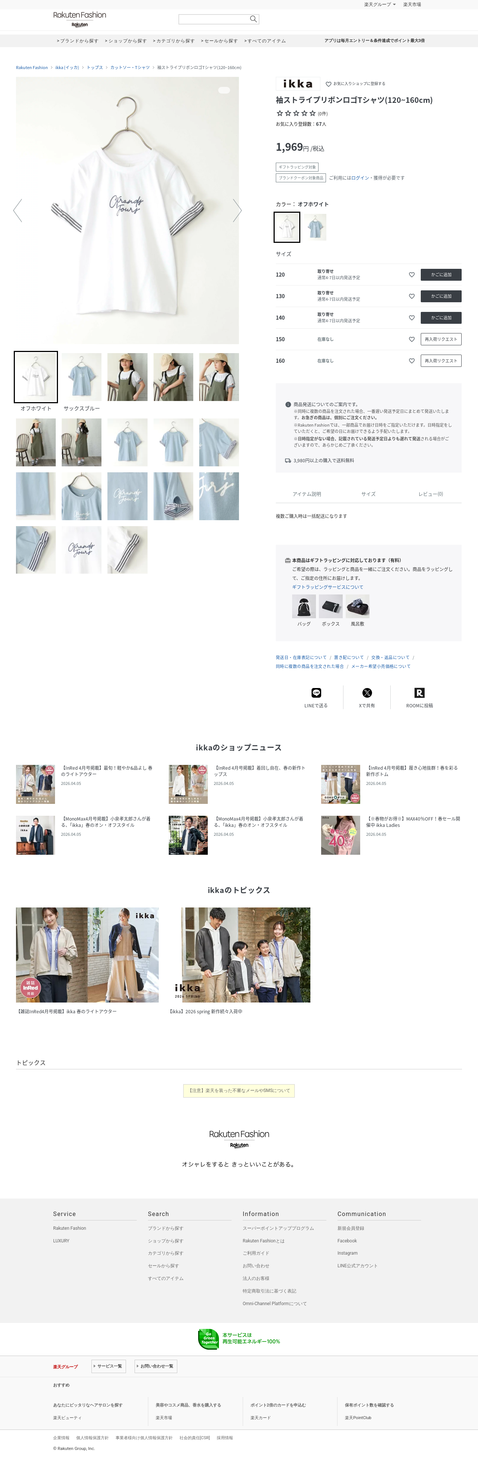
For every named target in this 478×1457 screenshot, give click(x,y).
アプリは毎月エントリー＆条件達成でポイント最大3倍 (374, 40)
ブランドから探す (166, 1228)
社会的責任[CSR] (195, 1437)
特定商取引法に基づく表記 (269, 1291)
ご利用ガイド (256, 1253)
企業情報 (61, 1437)
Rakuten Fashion (110, 19)
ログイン (360, 178)
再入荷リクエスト (441, 339)
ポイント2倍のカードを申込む (278, 1405)
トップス (95, 68)
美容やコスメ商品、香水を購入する (188, 1405)
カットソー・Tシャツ (130, 68)
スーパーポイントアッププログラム (278, 1228)
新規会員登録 (350, 1228)
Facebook (347, 1240)
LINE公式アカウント (357, 1265)
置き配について (349, 657)
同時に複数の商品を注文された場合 (310, 666)
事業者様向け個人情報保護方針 (144, 1437)
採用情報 (225, 1437)
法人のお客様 (256, 1278)
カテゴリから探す (166, 1253)
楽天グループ (377, 4)
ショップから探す (166, 1240)
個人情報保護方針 (92, 1437)
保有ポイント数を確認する (369, 1405)
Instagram (347, 1253)
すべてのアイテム (166, 1278)
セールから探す (163, 1265)
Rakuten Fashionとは (264, 1240)
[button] (17, 210)
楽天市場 (412, 4)
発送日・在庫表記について (301, 657)
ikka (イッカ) (67, 68)
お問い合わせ (256, 1265)
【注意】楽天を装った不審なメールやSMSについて (239, 1090)
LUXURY (61, 1240)
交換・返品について (390, 657)
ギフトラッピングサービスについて (328, 587)
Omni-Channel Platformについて (275, 1303)
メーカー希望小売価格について (381, 666)
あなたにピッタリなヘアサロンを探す (88, 1405)
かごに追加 (441, 274)
